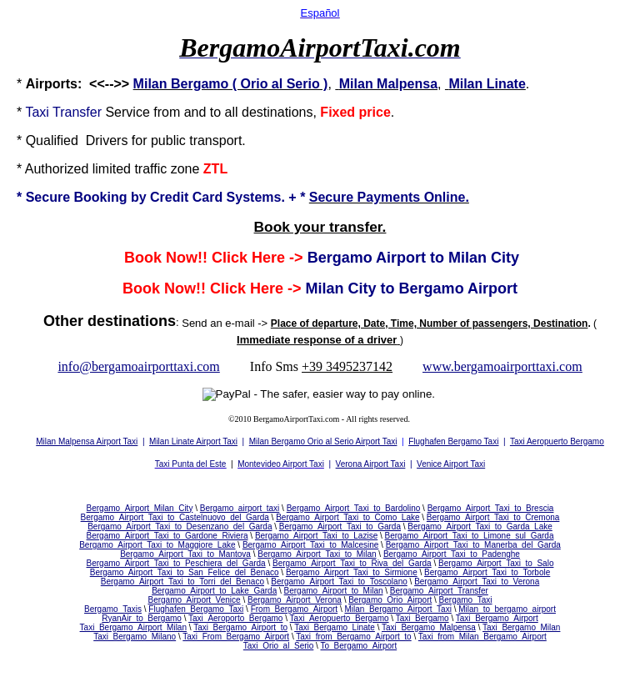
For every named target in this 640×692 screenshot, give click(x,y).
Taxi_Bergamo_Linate (334, 627)
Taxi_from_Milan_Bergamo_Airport (482, 636)
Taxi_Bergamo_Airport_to (240, 627)
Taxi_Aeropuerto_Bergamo (339, 618)
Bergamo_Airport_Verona (295, 599)
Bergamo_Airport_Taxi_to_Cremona (493, 517)
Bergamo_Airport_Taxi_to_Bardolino (354, 508)
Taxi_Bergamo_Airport (497, 618)
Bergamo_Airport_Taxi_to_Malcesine (310, 544)
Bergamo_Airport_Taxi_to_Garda (340, 526)
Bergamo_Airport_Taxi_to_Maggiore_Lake (157, 544)
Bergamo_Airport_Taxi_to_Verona (476, 581)
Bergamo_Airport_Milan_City (140, 508)
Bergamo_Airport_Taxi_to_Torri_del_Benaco (182, 581)
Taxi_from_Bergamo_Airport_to (353, 636)
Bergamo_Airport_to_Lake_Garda (214, 590)
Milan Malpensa (388, 84)
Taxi (36, 112)
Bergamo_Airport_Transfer (439, 590)
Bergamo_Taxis (113, 609)
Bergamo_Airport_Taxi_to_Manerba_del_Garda (473, 544)
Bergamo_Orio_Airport (390, 599)
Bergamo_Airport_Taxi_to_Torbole (487, 572)
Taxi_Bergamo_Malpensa (429, 627)
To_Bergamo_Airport (358, 645)
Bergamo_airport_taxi (240, 508)
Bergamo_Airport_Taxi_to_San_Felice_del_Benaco (184, 572)
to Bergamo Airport (449, 288)
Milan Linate (486, 84)
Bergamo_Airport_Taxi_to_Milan (317, 554)
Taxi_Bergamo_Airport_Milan (133, 627)
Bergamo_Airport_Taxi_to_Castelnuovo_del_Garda (175, 517)
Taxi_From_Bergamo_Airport (235, 636)
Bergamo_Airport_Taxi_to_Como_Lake (347, 517)
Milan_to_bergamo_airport (507, 609)
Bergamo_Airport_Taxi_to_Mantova (185, 554)
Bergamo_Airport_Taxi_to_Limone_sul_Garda (469, 535)
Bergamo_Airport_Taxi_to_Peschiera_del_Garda (176, 563)
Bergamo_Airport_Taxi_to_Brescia (491, 508)
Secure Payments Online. (389, 197)
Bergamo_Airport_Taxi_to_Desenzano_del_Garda (180, 526)
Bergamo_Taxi (465, 599)
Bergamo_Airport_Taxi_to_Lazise (316, 535)
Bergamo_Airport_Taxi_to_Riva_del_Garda (352, 563)
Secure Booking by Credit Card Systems (154, 197)
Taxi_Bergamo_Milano (134, 636)
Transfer (77, 112)
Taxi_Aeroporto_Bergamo (235, 618)
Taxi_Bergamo (422, 618)
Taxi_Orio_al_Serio (278, 645)
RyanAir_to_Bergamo (142, 618)
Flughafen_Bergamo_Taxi (195, 609)
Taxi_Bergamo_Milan (521, 627)
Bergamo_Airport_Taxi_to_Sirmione (352, 572)
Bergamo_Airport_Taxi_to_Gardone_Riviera (167, 535)
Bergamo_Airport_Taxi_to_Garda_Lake (480, 526)
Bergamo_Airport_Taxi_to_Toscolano (339, 581)
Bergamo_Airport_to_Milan (333, 590)
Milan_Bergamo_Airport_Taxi (397, 609)
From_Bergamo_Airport (294, 609)
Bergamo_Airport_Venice (194, 599)
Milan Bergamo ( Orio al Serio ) (230, 84)
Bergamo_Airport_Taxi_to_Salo (495, 563)
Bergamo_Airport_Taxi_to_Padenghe (451, 554)
